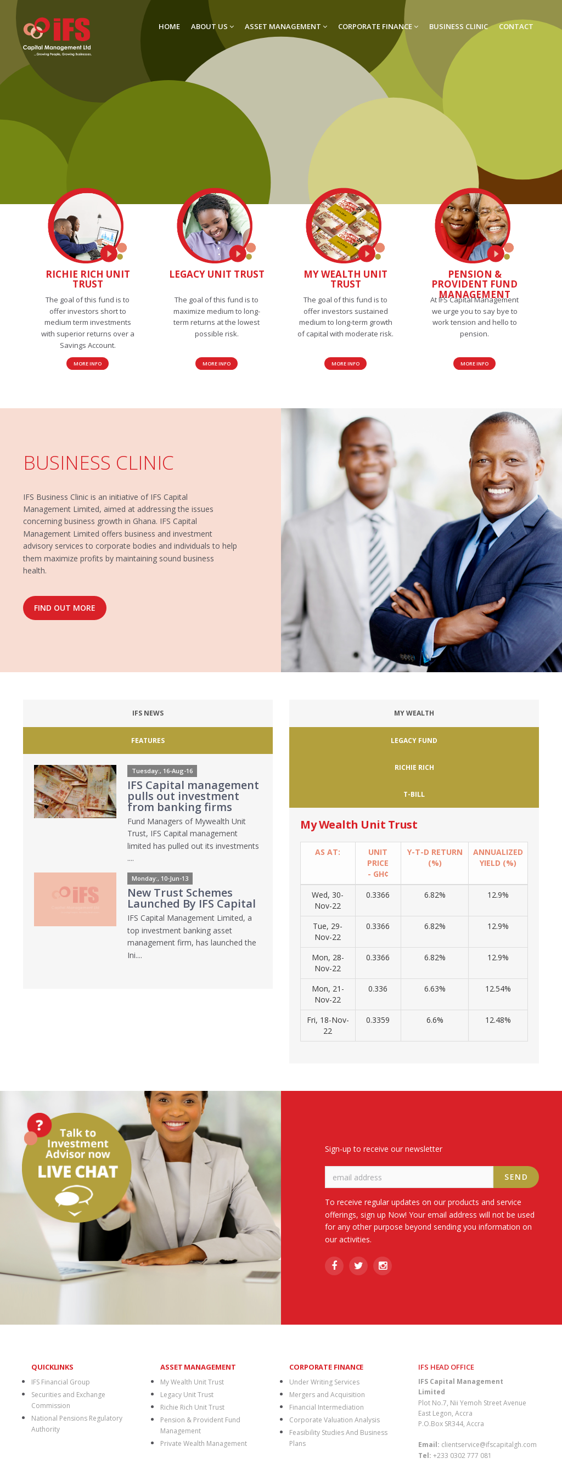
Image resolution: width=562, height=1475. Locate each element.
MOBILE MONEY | (371, 1424)
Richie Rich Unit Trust (192, 1326)
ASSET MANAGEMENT (286, 26)
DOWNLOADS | (180, 1424)
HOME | (64, 1424)
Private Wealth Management (203, 1362)
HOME (169, 26)
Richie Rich (454, 713)
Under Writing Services (324, 1301)
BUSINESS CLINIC (458, 26)
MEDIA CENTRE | (312, 1424)
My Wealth (323, 713)
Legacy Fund (390, 713)
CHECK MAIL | (489, 1424)
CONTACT (516, 26)
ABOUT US (212, 26)
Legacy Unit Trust (186, 1314)
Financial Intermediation (326, 1326)
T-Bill (511, 713)
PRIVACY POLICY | (433, 1424)
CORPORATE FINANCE (378, 26)
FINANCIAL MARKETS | (245, 1424)
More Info (88, 363)
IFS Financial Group (60, 1301)
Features (207, 713)
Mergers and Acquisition (327, 1314)
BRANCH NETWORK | (116, 1424)
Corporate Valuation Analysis (334, 1339)
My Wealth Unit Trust (192, 1301)
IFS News (82, 713)
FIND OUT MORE (64, 608)
